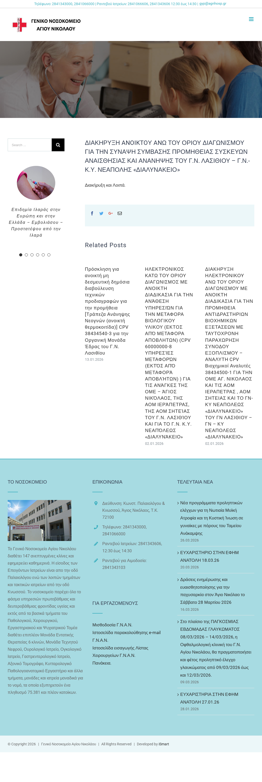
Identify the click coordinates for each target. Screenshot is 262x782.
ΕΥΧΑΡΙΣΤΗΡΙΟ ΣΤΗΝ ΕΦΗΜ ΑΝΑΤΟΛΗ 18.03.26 (209, 556)
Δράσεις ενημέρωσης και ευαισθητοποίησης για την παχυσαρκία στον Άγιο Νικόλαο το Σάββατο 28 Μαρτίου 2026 (212, 591)
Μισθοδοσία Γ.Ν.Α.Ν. (112, 624)
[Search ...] (30, 144)
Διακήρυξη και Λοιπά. (105, 185)
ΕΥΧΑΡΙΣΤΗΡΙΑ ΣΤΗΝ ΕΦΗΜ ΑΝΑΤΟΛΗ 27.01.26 (209, 698)
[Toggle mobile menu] (251, 19)
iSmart (164, 744)
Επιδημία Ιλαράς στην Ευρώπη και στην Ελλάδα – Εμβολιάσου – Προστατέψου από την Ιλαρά (36, 222)
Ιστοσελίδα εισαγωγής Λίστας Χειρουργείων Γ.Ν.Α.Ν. (120, 651)
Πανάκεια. (101, 663)
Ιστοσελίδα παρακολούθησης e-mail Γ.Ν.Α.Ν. (126, 636)
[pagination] (20, 254)
